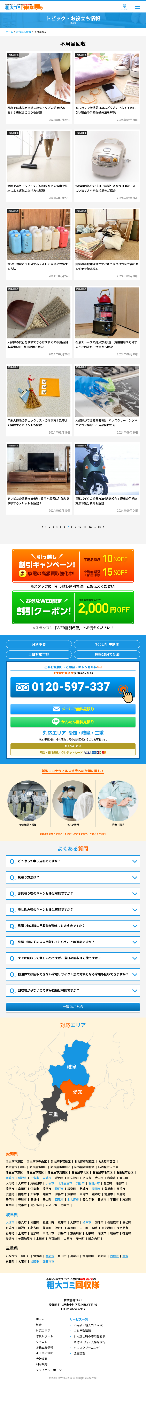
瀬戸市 (59, 1188)
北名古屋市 (65, 1183)
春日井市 (94, 1183)
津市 (125, 1256)
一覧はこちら (72, 1007)
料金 (39, 1324)
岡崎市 (10, 1178)
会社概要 (41, 1358)
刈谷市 (80, 1183)
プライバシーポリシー (50, 1370)
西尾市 (59, 1199)
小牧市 (50, 1183)
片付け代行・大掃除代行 (89, 1342)
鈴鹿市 (114, 1256)
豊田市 (96, 1188)
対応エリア (43, 1330)
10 (79, 526)
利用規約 (41, 1364)
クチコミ (41, 1341)
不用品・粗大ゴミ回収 (88, 1325)
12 (90, 526)
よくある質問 (44, 1353)
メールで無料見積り (73, 709)
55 (99, 526)
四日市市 (48, 1261)
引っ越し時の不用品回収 (89, 1336)
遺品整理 (79, 1353)
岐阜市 (87, 1222)
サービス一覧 (79, 1319)
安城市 (47, 1178)
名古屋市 (73, 1199)
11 (85, 526)
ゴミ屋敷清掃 (82, 1330)
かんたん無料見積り (73, 722)
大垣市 (10, 1222)
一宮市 (34, 1178)
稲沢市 (22, 1178)
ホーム (9, 31)
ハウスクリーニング (87, 1347)
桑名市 (50, 1256)
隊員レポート (44, 1336)
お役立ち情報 (23, 31)
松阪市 (34, 1261)
